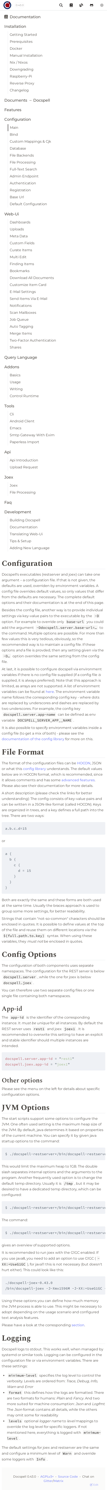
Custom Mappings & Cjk (30, 141)
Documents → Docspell (27, 100)
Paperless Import (24, 442)
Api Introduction (24, 460)
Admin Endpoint (24, 176)
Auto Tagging (21, 326)
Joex (8, 477)
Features (12, 109)
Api (7, 452)
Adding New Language (30, 548)
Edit (94, 1484)
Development (17, 512)
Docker (16, 48)
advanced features (78, 780)
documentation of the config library (33, 739)
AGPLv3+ (47, 1476)
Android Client (22, 421)
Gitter (48, 1481)
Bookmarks (20, 271)
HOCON (83, 763)
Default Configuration (28, 204)
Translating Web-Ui (26, 534)
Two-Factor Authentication (33, 340)
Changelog (19, 90)
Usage (15, 382)
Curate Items (21, 250)
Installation (15, 26)
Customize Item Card (28, 285)
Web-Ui (11, 214)
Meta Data (19, 236)
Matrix (58, 1481)
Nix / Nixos (19, 62)
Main (14, 128)
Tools (9, 406)
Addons (11, 367)
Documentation (22, 17)
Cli (12, 414)
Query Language (20, 357)
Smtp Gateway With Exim (32, 435)
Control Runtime (24, 396)
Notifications (21, 306)
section (78, 1325)
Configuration (17, 119)
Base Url (17, 197)
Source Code (68, 1476)
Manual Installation (26, 55)
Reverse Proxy (22, 83)
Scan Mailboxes (23, 313)
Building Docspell (25, 520)
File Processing (23, 162)
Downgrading (21, 69)
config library (34, 769)
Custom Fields (22, 243)
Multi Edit (18, 257)
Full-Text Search (23, 169)
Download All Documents (32, 278)
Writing (16, 389)
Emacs (15, 428)
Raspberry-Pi (21, 76)
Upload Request (24, 467)
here (50, 692)
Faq (8, 502)
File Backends (22, 155)
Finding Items (22, 264)
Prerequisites (21, 42)
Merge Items (21, 333)
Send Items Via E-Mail (28, 299)
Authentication (23, 183)
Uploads (17, 229)
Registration (20, 190)
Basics (15, 375)
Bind (14, 134)
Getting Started (23, 35)
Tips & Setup (20, 541)
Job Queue (19, 319)
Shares (15, 347)
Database (18, 148)
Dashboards (20, 222)
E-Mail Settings (23, 292)
